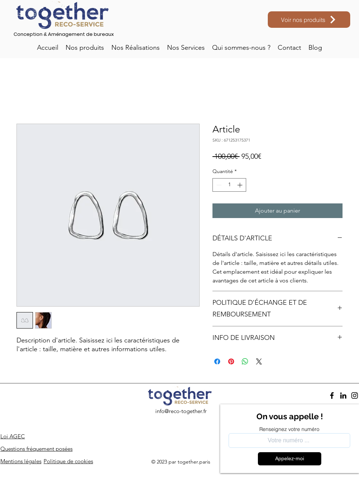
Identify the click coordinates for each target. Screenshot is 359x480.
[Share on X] (259, 361)
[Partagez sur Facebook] (217, 361)
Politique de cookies (68, 461)
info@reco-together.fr (181, 411)
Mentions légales (20, 461)
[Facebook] (331, 395)
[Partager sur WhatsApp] (245, 361)
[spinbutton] (229, 185)
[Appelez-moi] (289, 458)
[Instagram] (354, 395)
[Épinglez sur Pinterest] (231, 361)
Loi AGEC (12, 436)
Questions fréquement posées (36, 448)
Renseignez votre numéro (289, 429)
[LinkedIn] (343, 395)
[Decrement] (218, 185)
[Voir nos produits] (309, 19)
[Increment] (240, 185)
